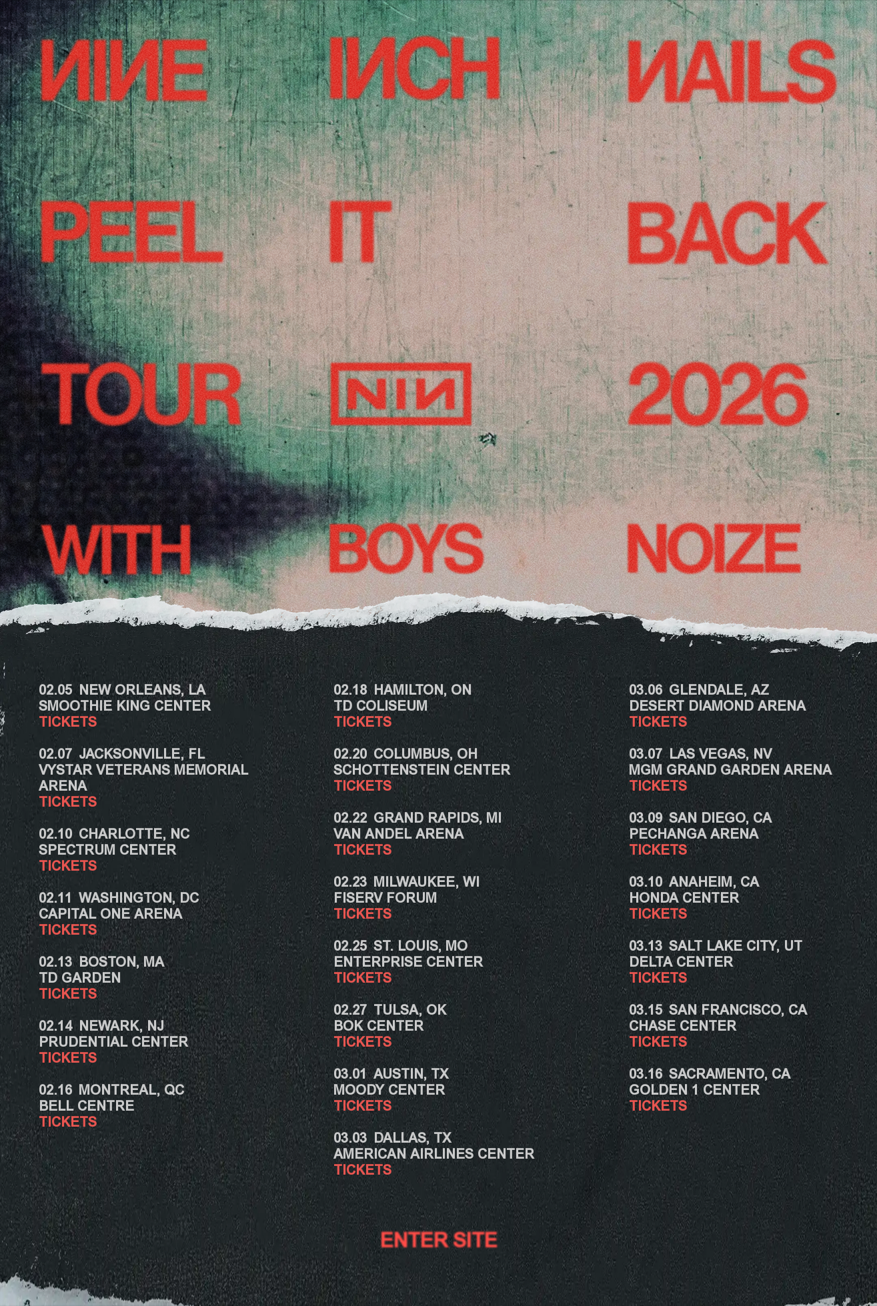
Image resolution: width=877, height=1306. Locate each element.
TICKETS (68, 723)
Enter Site (439, 1243)
